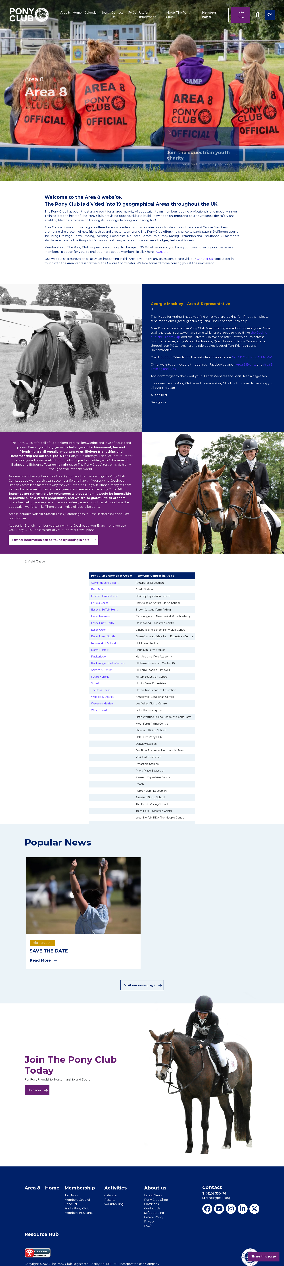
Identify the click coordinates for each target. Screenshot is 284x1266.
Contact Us (117, 15)
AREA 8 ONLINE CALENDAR (251, 357)
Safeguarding (154, 1213)
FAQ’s (132, 12)
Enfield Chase (99, 603)
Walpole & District (102, 696)
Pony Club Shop (156, 1199)
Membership (79, 1188)
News (105, 12)
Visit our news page (143, 985)
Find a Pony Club (76, 1208)
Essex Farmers (100, 616)
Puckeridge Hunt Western (108, 663)
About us (155, 1188)
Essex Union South (103, 636)
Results (109, 1199)
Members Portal (209, 15)
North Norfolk (99, 649)
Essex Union (98, 629)
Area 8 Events (246, 364)
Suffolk (95, 683)
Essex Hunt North (102, 623)
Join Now (71, 1195)
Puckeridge (98, 656)
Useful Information (147, 15)
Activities (115, 1188)
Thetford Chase (100, 690)
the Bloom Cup (169, 337)
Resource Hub (42, 1234)
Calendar (91, 12)
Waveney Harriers (102, 703)
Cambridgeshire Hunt (104, 582)
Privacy (149, 1221)
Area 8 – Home (71, 12)
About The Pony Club (178, 15)
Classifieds (151, 1204)
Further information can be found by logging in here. (54, 540)
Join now (241, 15)
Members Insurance (78, 1213)
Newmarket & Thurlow (105, 643)
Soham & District (101, 670)
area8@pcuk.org (216, 1198)
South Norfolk (100, 676)
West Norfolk (99, 710)
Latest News (153, 1195)
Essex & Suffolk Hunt (104, 609)
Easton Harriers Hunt (104, 596)
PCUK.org (161, 251)
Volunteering (114, 1204)
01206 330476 (214, 1193)
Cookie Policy (153, 1217)
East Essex (98, 589)
